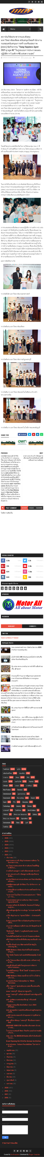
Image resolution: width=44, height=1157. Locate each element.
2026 (7, 838)
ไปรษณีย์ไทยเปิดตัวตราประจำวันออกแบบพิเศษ (23, 936)
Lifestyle (5, 786)
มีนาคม (9, 1076)
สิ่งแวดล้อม (20, 798)
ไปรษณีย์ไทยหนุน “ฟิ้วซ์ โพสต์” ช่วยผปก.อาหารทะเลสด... (23, 971)
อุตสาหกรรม (21, 794)
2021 (6, 854)
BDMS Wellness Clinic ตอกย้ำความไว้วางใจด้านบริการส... (23, 976)
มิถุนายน (10, 1066)
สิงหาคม (10, 1060)
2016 (6, 1097)
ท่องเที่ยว (22, 773)
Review (30, 806)
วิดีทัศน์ (5, 814)
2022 (7, 851)
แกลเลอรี (6, 810)
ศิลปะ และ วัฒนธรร (9, 818)
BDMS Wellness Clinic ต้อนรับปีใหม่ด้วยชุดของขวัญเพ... (22, 950)
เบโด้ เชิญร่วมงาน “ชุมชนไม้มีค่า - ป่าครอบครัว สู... (23, 916)
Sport (4, 802)
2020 (7, 1087)
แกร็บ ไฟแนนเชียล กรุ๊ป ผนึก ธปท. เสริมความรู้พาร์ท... (23, 961)
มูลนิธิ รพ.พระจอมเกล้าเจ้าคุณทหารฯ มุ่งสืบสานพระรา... (23, 1016)
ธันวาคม (10, 857)
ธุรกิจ (18, 769)
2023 (7, 848)
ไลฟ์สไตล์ (6, 769)
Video (17, 823)
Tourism (31, 781)
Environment (6, 823)
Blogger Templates (34, 1154)
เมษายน (10, 1073)
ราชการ (5, 777)
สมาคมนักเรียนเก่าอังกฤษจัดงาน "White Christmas (20, 982)
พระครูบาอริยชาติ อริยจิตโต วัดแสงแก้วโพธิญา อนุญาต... (23, 906)
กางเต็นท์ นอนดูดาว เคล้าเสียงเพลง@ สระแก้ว (26, 746)
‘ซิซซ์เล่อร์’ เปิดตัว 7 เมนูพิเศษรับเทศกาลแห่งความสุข (22, 932)
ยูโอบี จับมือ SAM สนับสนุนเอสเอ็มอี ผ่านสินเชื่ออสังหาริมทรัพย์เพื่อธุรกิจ (26, 658)
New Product (6, 790)
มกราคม (10, 1083)
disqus (31, 508)
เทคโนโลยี (18, 781)
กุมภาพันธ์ (10, 1080)
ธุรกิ (27, 823)
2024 (7, 844)
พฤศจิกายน (11, 1050)
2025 (7, 841)
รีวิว (14, 802)
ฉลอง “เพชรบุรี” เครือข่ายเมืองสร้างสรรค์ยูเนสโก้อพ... (24, 995)
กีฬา (28, 777)
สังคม (17, 777)
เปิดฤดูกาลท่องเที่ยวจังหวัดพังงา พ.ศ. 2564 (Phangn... (21, 1005)
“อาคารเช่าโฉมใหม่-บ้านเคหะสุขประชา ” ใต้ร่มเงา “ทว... (23, 895)
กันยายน (10, 1057)
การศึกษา (29, 786)
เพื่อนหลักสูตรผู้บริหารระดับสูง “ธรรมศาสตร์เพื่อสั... (23, 911)
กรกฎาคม (10, 1063)
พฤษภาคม (10, 1070)
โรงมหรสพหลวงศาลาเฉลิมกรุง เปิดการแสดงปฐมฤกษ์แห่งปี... (22, 901)
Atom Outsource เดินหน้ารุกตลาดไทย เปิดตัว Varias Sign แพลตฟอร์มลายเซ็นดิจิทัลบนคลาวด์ (26, 737)
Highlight (11, 626)
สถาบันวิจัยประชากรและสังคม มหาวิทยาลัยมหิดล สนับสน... (24, 880)
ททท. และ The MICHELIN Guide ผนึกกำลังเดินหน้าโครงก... (23, 1036)
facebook (39, 508)
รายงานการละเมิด (9, 1142)
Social (33, 798)
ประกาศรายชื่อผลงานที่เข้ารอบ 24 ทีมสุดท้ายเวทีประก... (23, 927)
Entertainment (7, 794)
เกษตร (17, 786)
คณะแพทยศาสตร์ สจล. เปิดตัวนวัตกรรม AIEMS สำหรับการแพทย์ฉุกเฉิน (26, 648)
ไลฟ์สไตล (18, 810)
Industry (18, 806)
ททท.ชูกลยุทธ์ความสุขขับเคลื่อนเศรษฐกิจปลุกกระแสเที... (24, 1011)
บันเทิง (5, 781)
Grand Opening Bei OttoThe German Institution (23, 1041)
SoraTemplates (15, 1154)
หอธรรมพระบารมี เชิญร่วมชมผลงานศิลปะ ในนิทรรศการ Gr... (22, 861)
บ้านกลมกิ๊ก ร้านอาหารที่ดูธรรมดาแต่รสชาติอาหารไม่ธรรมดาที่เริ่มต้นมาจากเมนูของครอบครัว (25, 678)
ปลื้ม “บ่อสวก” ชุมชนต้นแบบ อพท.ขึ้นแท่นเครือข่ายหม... (23, 987)
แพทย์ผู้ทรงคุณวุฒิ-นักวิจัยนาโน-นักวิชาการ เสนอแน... (23, 885)
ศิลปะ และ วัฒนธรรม (20, 814)
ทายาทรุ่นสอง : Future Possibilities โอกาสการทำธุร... (23, 1045)
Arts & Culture (32, 810)
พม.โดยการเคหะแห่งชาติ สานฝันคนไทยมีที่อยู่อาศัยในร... (22, 866)
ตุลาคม (9, 1053)
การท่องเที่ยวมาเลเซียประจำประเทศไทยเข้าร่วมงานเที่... (23, 890)
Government (6, 798)
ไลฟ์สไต (5, 827)
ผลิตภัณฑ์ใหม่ (7, 773)
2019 (6, 1091)
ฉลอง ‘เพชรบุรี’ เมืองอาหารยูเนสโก (19, 991)
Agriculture (24, 818)
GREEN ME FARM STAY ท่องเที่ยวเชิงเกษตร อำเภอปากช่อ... (23, 1026)
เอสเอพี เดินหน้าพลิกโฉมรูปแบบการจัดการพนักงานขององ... (21, 966)
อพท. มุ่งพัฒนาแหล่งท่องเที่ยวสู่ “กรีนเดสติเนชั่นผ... (21, 1000)
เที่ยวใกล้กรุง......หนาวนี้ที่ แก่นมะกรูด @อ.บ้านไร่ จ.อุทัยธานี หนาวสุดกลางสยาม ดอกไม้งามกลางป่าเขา (27, 719)
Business (20, 790)
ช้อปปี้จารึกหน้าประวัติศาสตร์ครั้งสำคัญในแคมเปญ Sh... (21, 945)
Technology (6, 806)
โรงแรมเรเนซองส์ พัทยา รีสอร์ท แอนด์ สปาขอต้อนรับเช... (23, 1031)
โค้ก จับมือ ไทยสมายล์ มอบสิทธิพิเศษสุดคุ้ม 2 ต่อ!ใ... (23, 956)
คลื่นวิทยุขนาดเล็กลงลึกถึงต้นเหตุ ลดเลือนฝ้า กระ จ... (23, 940)
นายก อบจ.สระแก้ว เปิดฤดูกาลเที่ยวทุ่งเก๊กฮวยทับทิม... (22, 875)
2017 (6, 1094)
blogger (24, 508)
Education (25, 802)
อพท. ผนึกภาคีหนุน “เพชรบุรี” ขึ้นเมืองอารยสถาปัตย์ (23, 1021)
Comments (32, 626)
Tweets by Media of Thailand (9, 637)
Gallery (35, 814)
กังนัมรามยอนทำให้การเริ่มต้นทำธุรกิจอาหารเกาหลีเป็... (23, 921)
